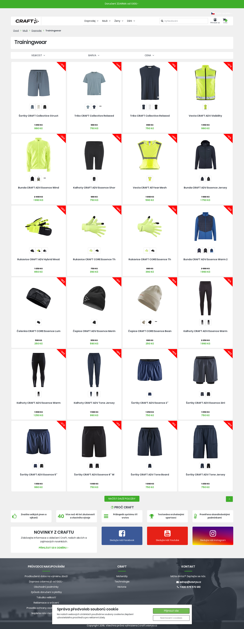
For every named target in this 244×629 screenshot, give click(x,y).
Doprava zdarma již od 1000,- (46, 581)
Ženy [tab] (119, 21)
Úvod (16, 30)
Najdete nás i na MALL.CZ (46, 613)
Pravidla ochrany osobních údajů (46, 608)
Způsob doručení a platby (46, 592)
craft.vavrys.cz (148, 625)
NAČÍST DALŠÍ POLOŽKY (121, 498)
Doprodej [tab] (91, 21)
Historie (121, 587)
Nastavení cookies (171, 618)
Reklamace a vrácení (46, 602)
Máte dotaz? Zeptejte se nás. (188, 576)
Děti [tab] (131, 21)
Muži (25, 30)
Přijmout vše (171, 611)
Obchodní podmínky (46, 587)
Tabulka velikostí (46, 597)
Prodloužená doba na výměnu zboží (46, 576)
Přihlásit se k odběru (54, 548)
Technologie (122, 581)
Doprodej (37, 30)
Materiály (122, 576)
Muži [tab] (106, 21)
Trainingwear (53, 30)
